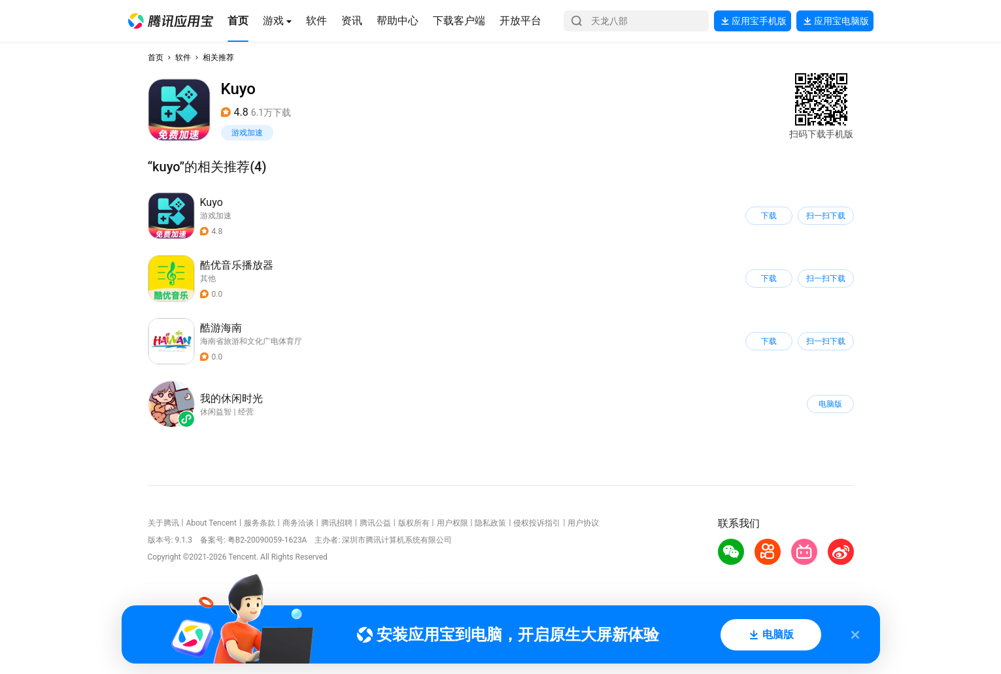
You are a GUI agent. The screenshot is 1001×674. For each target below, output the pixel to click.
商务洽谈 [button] (298, 523)
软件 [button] (183, 57)
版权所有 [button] (414, 523)
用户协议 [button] (583, 523)
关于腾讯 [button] (163, 523)
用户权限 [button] (452, 523)
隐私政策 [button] (490, 523)
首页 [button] (155, 57)
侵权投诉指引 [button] (536, 523)
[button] (170, 21)
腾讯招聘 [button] (336, 523)
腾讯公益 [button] (375, 523)
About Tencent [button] (211, 523)
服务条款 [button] (259, 523)
